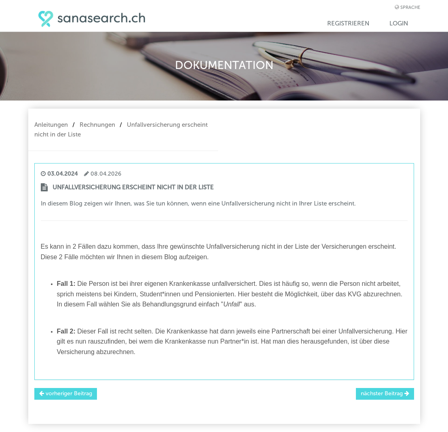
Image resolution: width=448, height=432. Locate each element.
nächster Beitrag (385, 393)
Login (398, 23)
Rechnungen (97, 124)
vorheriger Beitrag (65, 393)
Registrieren (348, 23)
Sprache (410, 7)
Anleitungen (51, 124)
